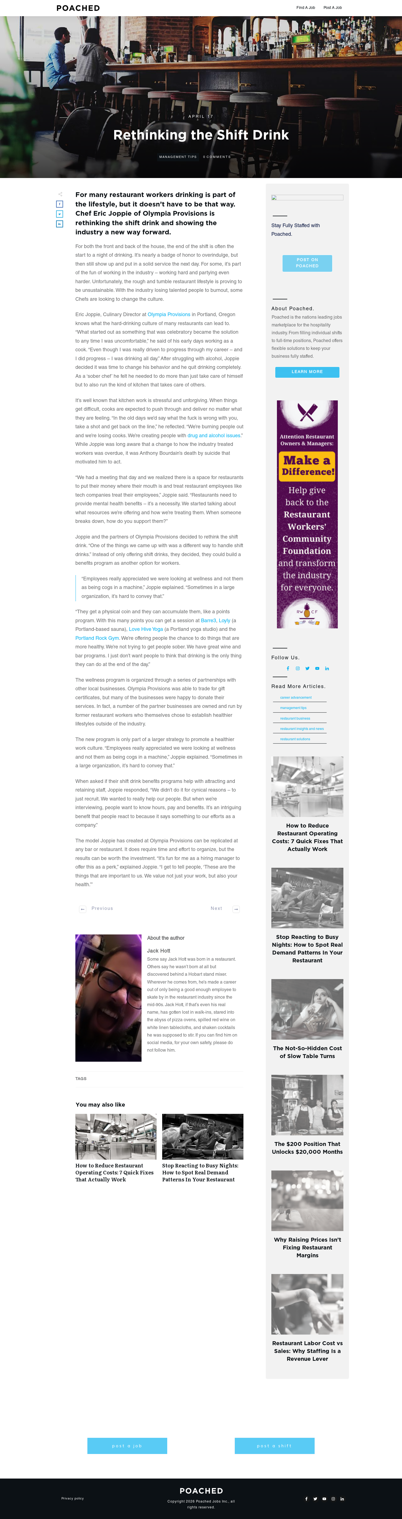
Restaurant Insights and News (302, 729)
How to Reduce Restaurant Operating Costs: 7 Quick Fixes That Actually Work (116, 1151)
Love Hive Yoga (146, 629)
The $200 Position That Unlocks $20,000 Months (307, 1147)
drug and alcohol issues (214, 436)
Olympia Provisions (169, 315)
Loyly (224, 621)
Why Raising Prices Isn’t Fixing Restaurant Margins (307, 1246)
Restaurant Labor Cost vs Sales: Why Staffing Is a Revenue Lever (307, 1350)
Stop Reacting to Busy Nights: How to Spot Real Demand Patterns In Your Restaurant (202, 1151)
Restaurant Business (295, 718)
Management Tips (178, 157)
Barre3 (208, 621)
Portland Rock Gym (97, 638)
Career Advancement (296, 698)
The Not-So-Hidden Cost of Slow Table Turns (307, 1051)
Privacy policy (72, 1498)
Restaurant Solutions (295, 739)
